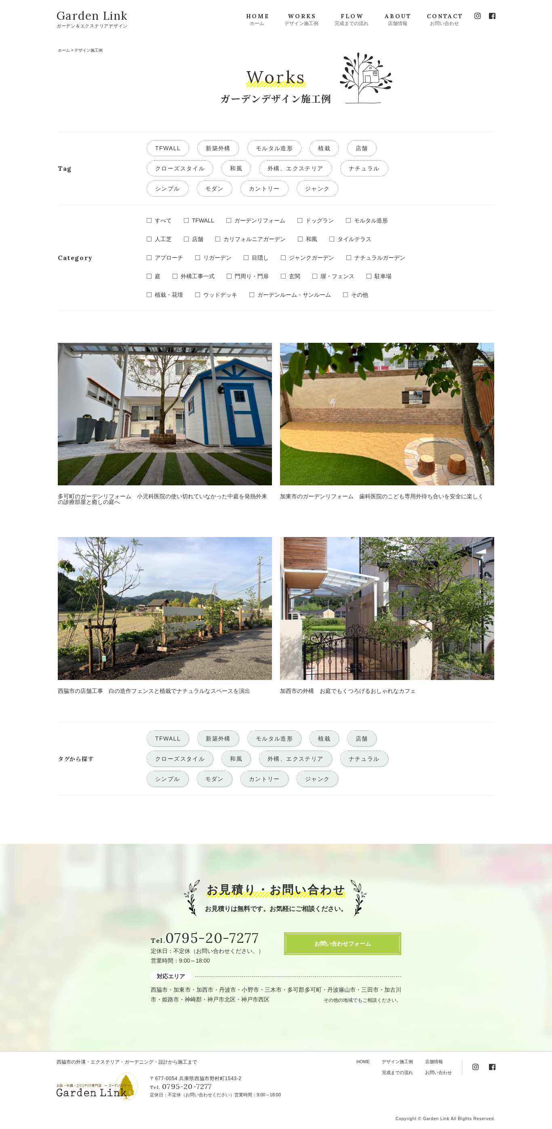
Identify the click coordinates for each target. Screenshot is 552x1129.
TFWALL (168, 148)
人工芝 (163, 239)
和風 (236, 168)
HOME (363, 1061)
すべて (163, 220)
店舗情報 (434, 1061)
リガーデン (217, 257)
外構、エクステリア (296, 168)
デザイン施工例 (397, 1061)
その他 (359, 295)
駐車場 (383, 276)
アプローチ (169, 257)
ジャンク (317, 188)
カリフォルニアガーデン (254, 239)
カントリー (264, 188)
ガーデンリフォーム (259, 220)
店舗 (362, 148)
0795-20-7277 (212, 937)
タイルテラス (354, 239)
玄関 (294, 276)
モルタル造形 (274, 148)
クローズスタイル (180, 168)
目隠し (260, 257)
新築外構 (218, 148)
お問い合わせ (438, 1072)
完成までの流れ (397, 1072)
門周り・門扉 (252, 276)
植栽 (324, 148)
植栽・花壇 (169, 295)
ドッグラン (319, 220)
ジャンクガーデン (311, 257)
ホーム (64, 50)
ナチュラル (364, 168)
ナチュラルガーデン (379, 257)
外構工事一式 (198, 276)
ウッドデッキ (220, 295)
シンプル (167, 188)
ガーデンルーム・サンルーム (294, 295)
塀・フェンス (337, 276)
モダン (214, 188)
